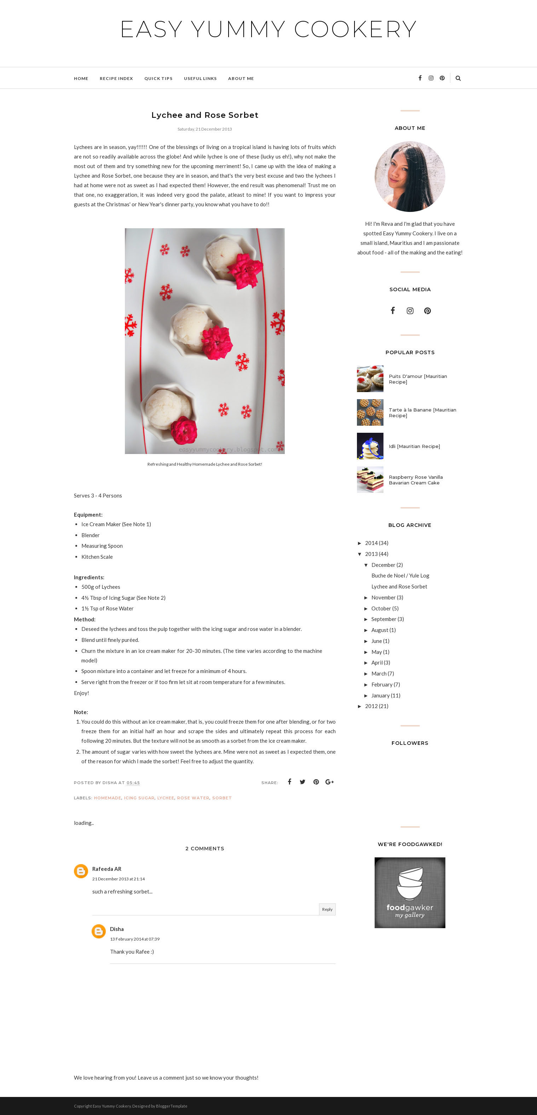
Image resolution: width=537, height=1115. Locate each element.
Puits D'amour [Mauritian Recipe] (418, 379)
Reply (327, 909)
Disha (117, 929)
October (381, 608)
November (383, 597)
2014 (371, 543)
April (377, 662)
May (376, 652)
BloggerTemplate (171, 1106)
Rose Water (193, 797)
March (379, 673)
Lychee (165, 797)
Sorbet (222, 797)
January (380, 695)
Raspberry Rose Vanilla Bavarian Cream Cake (416, 479)
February (382, 684)
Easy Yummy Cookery (268, 29)
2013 (371, 554)
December (383, 565)
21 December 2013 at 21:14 (118, 878)
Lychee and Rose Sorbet (399, 586)
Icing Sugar (139, 797)
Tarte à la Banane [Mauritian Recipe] (422, 412)
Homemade (107, 797)
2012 (371, 706)
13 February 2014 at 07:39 (135, 939)
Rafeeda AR (106, 869)
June (376, 641)
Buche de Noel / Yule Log (400, 575)
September (384, 619)
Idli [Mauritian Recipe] (414, 446)
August (379, 630)
